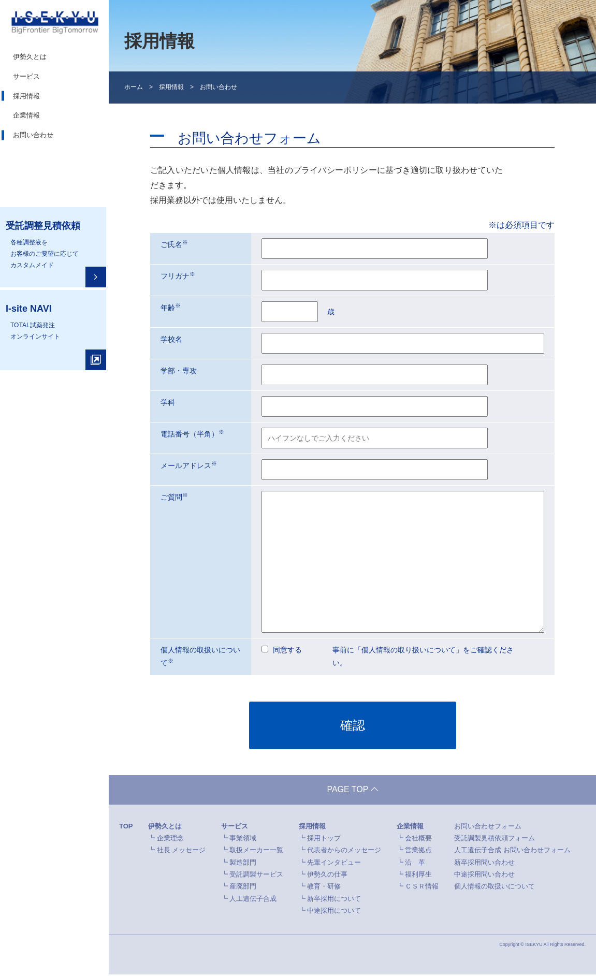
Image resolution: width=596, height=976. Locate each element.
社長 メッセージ (181, 851)
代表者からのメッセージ (344, 851)
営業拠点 (418, 851)
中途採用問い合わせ (484, 876)
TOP (126, 827)
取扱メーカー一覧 (256, 851)
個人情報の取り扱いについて (408, 650)
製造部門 (242, 864)
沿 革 (415, 864)
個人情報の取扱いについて (494, 888)
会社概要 (418, 839)
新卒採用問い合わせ (484, 864)
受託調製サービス (256, 876)
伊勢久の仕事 (327, 876)
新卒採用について (334, 900)
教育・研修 (324, 888)
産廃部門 (242, 888)
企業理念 (170, 839)
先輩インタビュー (334, 864)
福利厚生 (418, 876)
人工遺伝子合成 (253, 900)
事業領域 (242, 839)
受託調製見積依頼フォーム (494, 839)
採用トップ (324, 839)
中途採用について (334, 912)
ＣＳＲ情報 (422, 888)
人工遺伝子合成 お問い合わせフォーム (512, 851)
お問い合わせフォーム (487, 827)
